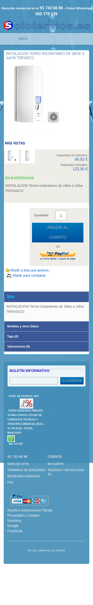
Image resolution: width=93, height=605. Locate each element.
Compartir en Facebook (19, 283)
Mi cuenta (56, 464)
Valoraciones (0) (18, 346)
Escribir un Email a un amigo (10, 283)
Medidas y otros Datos (23, 326)
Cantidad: (41, 215)
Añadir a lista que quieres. (30, 270)
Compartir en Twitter (29, 283)
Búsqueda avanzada (23, 476)
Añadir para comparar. (29, 275)
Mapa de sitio (18, 464)
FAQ (10, 482)
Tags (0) (12, 336)
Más (11, 297)
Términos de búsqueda (26, 470)
